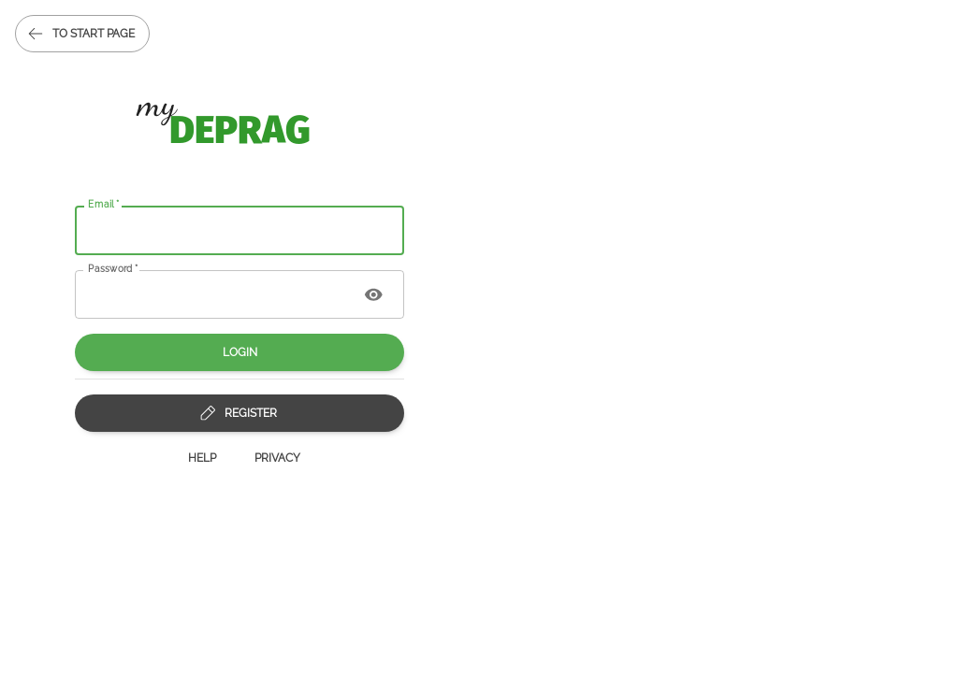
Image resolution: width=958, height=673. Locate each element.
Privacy (277, 458)
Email (104, 203)
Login (239, 352)
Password (113, 267)
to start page (82, 33)
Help (202, 458)
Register (239, 413)
